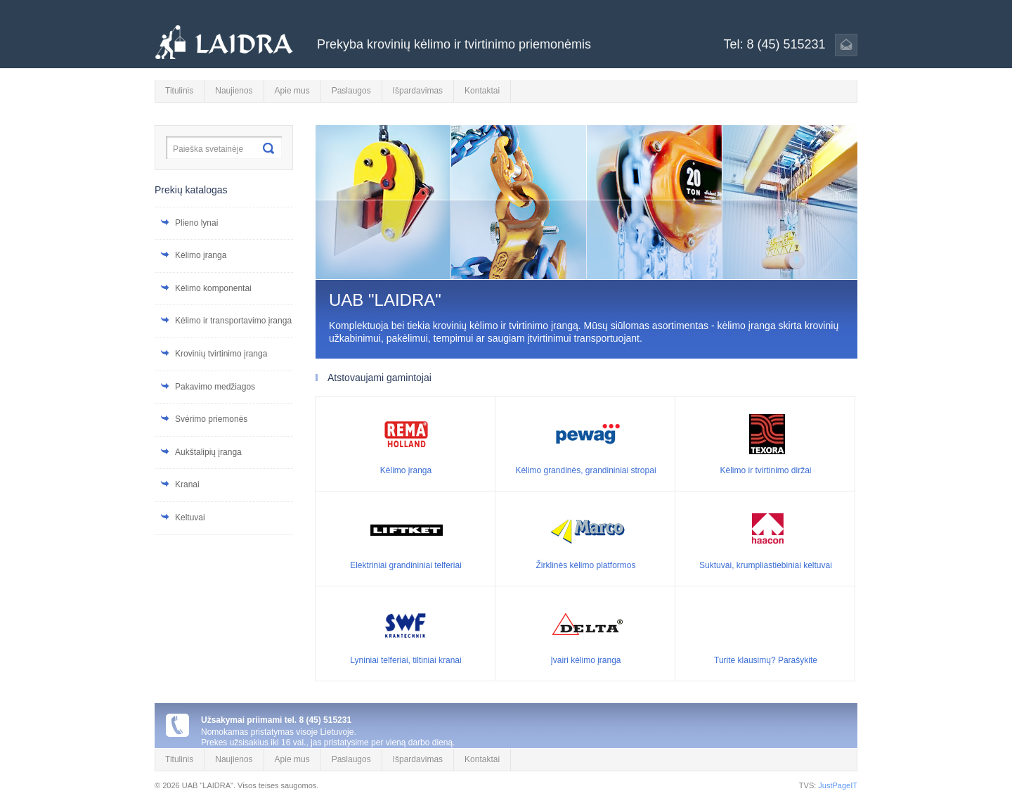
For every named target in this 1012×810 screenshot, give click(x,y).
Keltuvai (190, 517)
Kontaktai (482, 91)
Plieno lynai (196, 223)
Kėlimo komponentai (213, 288)
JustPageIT (837, 785)
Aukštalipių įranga (208, 452)
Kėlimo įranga (200, 255)
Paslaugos (351, 91)
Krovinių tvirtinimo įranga (221, 354)
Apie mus (292, 91)
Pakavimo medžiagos (215, 387)
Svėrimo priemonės (211, 419)
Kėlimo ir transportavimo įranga (233, 321)
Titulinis (179, 91)
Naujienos (233, 91)
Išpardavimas (418, 91)
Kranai (187, 484)
